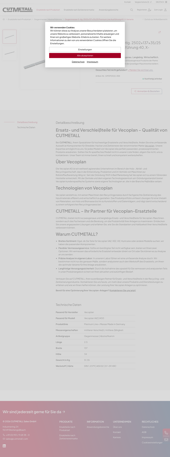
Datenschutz (78, 61)
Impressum (92, 61)
